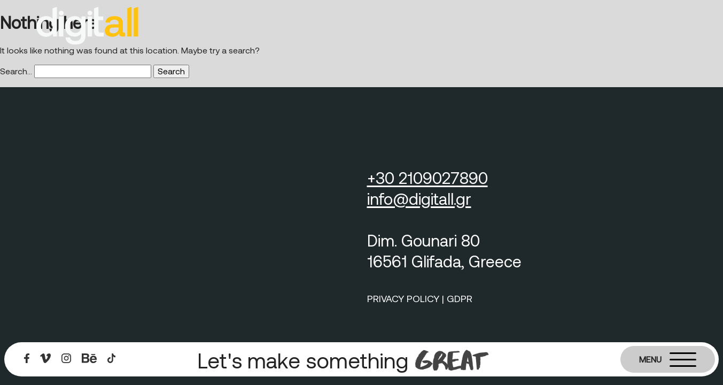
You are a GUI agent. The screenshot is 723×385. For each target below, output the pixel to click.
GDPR (459, 298)
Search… (16, 71)
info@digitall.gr (419, 198)
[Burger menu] (667, 359)
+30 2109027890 (427, 177)
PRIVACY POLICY (403, 298)
